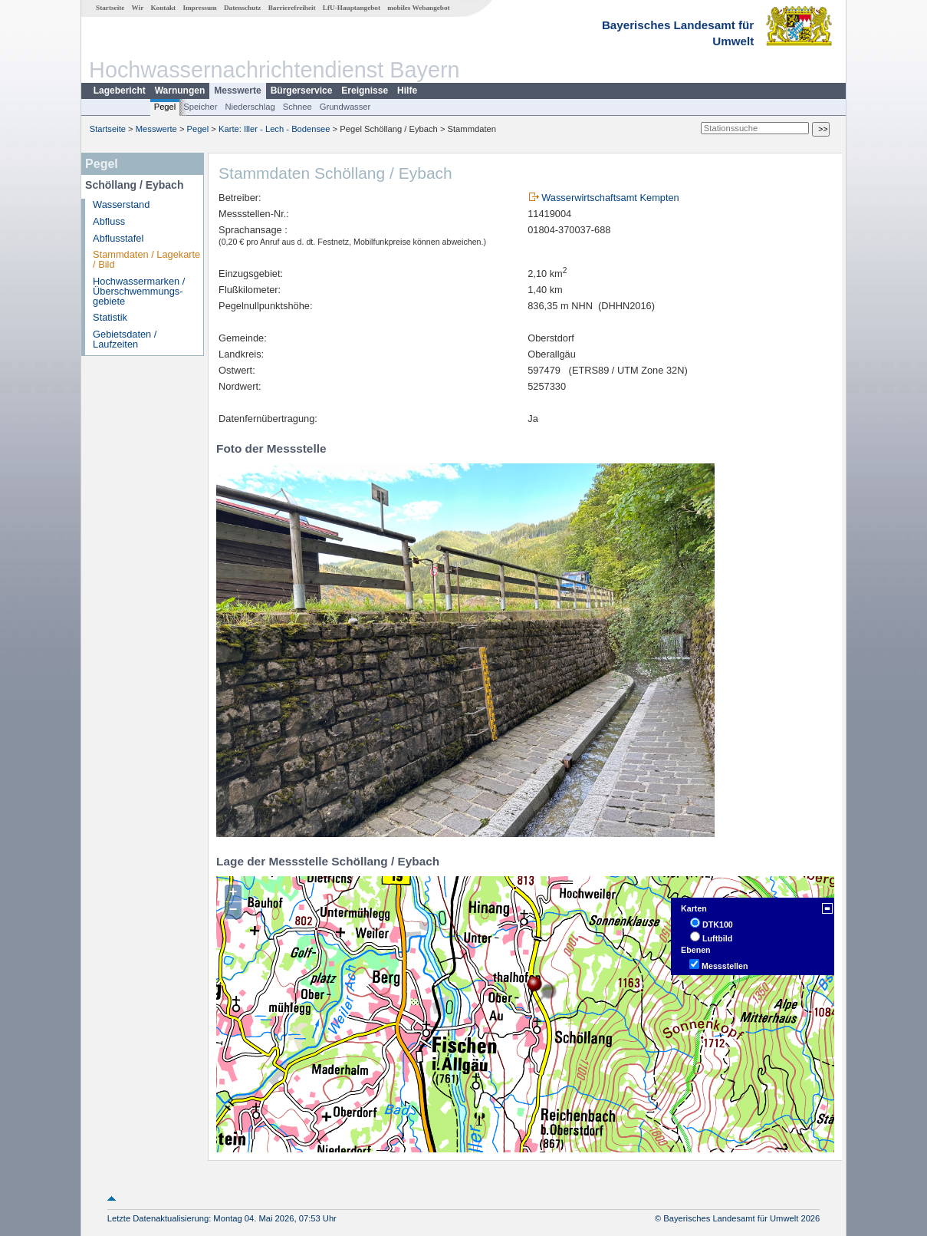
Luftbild (717, 938)
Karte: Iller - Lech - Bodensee (274, 128)
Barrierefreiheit (292, 8)
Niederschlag (249, 106)
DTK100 (717, 924)
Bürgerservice (302, 90)
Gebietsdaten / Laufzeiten (124, 339)
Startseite (110, 8)
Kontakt (163, 8)
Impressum (199, 8)
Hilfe (407, 90)
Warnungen (180, 90)
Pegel (165, 106)
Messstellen (725, 966)
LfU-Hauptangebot (351, 8)
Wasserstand (121, 204)
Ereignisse (364, 90)
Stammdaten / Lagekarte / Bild (146, 259)
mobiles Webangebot (418, 8)
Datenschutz (242, 8)
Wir (138, 8)
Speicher (200, 106)
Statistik (110, 317)
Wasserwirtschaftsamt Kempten (610, 197)
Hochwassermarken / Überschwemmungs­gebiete (139, 291)
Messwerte (237, 90)
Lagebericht (120, 90)
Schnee (297, 106)
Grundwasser (345, 106)
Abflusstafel (118, 238)
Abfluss (109, 221)
